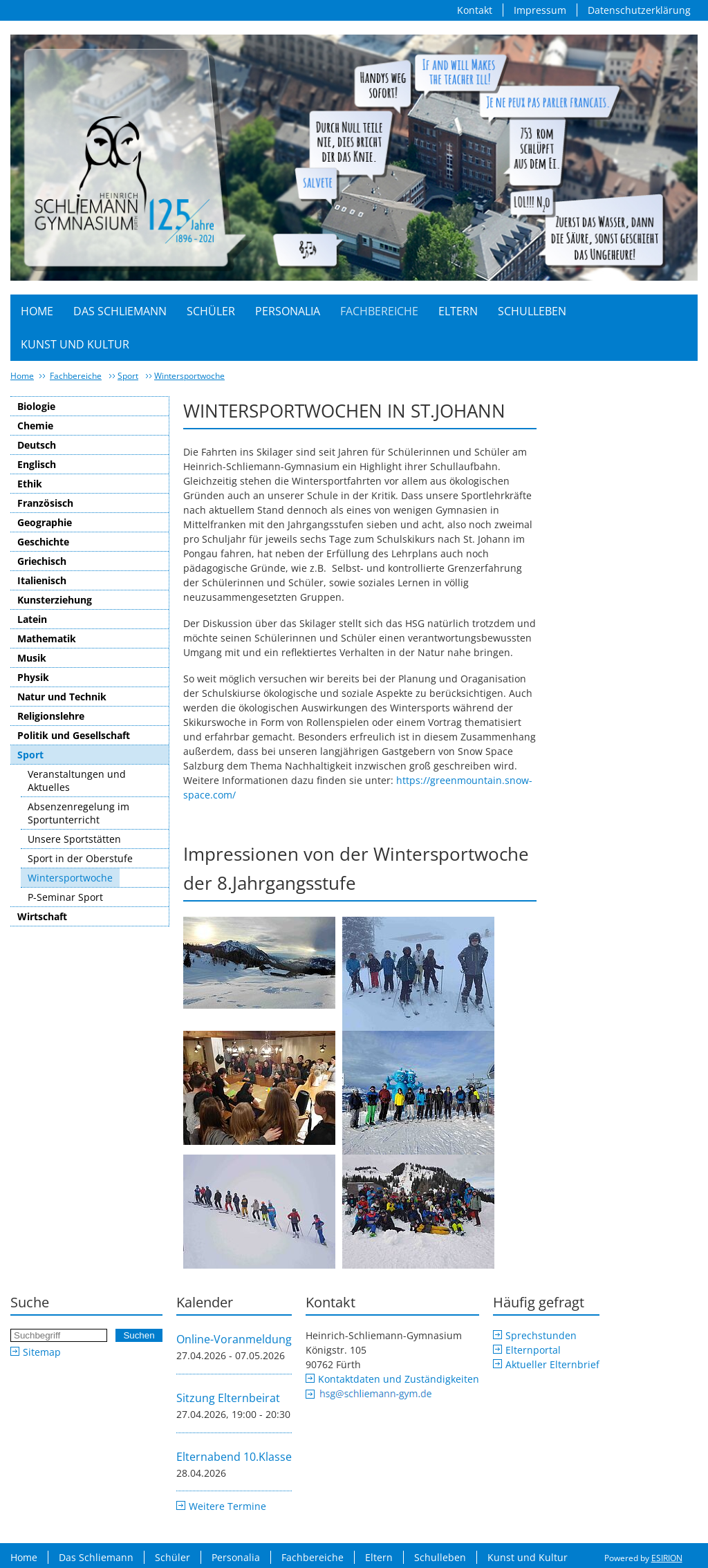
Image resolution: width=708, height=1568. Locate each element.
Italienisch (41, 580)
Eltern (458, 311)
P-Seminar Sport (65, 897)
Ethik (29, 483)
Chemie (35, 425)
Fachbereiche (379, 311)
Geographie (44, 522)
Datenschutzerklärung (639, 10)
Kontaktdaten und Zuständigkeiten (398, 1378)
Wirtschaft (42, 916)
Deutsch (36, 444)
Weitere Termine (227, 1506)
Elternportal (533, 1349)
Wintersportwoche (189, 376)
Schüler (211, 311)
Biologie (36, 406)
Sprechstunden (541, 1335)
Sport (128, 376)
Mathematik (46, 638)
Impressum (540, 10)
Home (37, 311)
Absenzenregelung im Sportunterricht (78, 813)
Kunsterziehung (54, 599)
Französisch (45, 503)
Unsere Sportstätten (74, 839)
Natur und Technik (61, 696)
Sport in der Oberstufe (80, 858)
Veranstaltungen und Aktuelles (77, 780)
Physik (33, 677)
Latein (32, 619)
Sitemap (42, 1352)
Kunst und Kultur (75, 344)
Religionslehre (50, 715)
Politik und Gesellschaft (73, 735)
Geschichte (43, 541)
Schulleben (532, 311)
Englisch (36, 464)
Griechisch (41, 561)
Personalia (287, 311)
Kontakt (474, 10)
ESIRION (666, 1558)
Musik (31, 657)
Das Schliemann (120, 311)
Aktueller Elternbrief (552, 1364)
